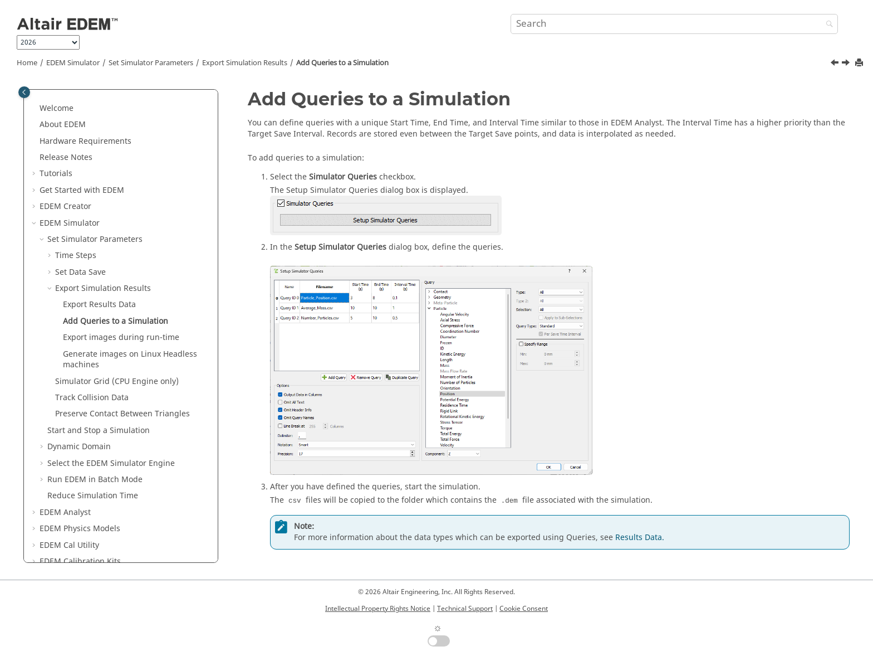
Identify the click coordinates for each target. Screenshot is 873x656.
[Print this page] (860, 63)
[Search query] (674, 24)
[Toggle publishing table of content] (24, 92)
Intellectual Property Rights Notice (377, 609)
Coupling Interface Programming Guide (114, 533)
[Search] (826, 25)
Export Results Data (99, 227)
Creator (65, 129)
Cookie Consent (523, 609)
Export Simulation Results (244, 63)
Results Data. (639, 537)
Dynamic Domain (79, 369)
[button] (35, 96)
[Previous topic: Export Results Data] (835, 64)
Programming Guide (78, 517)
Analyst (65, 435)
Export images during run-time (121, 260)
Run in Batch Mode (95, 402)
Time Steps (75, 178)
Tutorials (56, 96)
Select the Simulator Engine (111, 386)
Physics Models (80, 451)
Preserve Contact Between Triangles (122, 336)
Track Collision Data (92, 320)
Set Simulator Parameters (151, 63)
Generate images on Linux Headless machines (130, 282)
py (55, 550)
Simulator (73, 63)
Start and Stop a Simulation (98, 353)
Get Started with (82, 113)
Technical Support (465, 609)
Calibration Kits (80, 484)
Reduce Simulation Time (92, 418)
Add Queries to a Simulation (342, 63)
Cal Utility (69, 468)
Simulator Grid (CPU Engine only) (117, 304)
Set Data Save (80, 195)
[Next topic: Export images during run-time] (846, 64)
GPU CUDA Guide (71, 500)
